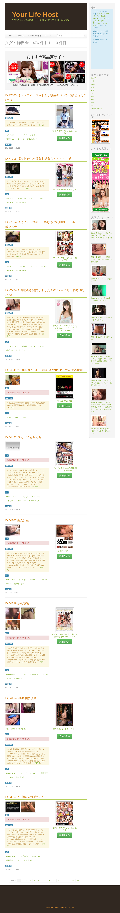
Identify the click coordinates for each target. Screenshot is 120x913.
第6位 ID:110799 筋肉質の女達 (101, 338)
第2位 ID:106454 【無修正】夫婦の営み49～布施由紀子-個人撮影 (101, 259)
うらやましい (11, 135)
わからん (40, 198)
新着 (24, 418)
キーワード (36, 497)
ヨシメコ (21, 139)
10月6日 (24, 346)
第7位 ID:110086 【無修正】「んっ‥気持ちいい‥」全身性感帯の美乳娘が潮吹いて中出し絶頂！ (101, 359)
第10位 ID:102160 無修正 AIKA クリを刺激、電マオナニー (101, 431)
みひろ (8, 678)
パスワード (34, 580)
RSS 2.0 (48, 36)
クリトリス (23, 135)
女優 (92, 81)
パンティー (34, 135)
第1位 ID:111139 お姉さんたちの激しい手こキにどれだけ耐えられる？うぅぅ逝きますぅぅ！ (101, 236)
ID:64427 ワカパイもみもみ (23, 437)
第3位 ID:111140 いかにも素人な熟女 (101, 280)
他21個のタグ (32, 139)
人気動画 (21, 36)
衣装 (92, 87)
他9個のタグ (20, 350)
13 (68, 881)
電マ (92, 105)
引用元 (40, 125)
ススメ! (31, 198)
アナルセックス (12, 346)
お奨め (93, 84)
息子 (92, 102)
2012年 (32, 346)
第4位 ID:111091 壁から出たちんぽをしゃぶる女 (101, 299)
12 (64, 881)
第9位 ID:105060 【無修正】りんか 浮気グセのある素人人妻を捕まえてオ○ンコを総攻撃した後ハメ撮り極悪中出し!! (102, 407)
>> (78, 881)
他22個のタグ (21, 270)
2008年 (9, 418)
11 (59, 881)
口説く (18, 860)
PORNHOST (11, 580)
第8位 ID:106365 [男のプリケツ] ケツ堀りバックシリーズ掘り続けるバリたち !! (101, 383)
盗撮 (92, 90)
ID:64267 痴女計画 (17, 520)
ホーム (11, 36)
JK (92, 93)
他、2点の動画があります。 (16, 729)
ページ (13, 881)
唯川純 (8, 584)
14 (73, 881)
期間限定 (9, 860)
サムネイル (23, 580)
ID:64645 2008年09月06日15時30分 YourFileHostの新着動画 (44, 370)
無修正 (17, 418)
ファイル (44, 580)
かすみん (41, 346)
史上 (92, 99)
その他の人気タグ (97, 108)
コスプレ (43, 266)
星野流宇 (44, 773)
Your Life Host (35, 14)
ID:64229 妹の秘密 (17, 603)
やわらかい (10, 501)
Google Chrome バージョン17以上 (100, 23)
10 (54, 881)
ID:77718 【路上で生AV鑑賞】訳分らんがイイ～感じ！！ (42, 158)
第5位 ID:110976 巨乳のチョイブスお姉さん (101, 319)
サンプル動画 (11, 497)
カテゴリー (22, 501)
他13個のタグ (19, 584)
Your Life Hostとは (34, 36)
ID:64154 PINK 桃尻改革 (21, 698)
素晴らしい (10, 139)
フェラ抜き (22, 266)
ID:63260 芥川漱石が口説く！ (24, 796)
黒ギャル (9, 350)
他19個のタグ (34, 501)
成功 (92, 96)
